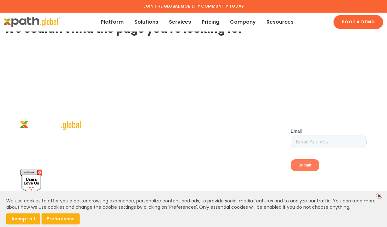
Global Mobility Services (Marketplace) (234, 145)
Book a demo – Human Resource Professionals (226, 156)
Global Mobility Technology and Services (236, 136)
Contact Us (203, 168)
